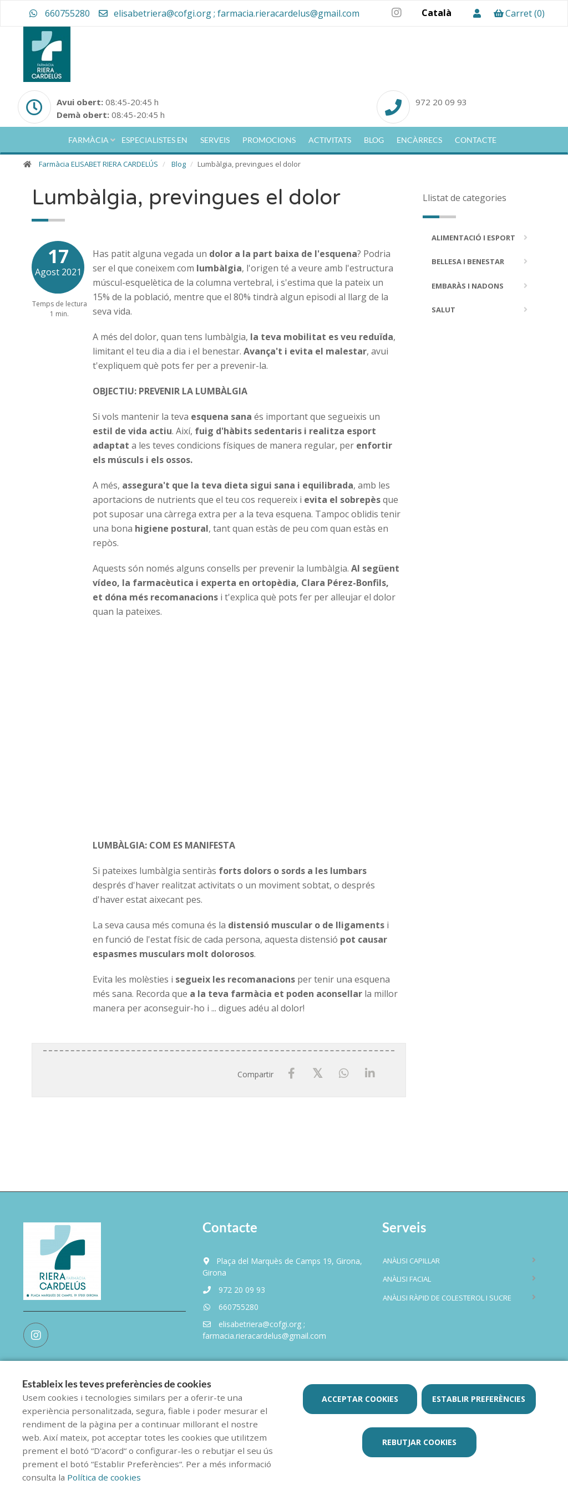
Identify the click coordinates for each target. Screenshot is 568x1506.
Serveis (215, 140)
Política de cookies (104, 1477)
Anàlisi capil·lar (411, 1261)
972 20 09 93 (233, 1289)
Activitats (329, 140)
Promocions (269, 140)
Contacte (475, 140)
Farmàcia (88, 140)
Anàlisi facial (407, 1279)
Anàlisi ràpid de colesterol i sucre (447, 1298)
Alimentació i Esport (473, 238)
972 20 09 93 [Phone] (441, 101)
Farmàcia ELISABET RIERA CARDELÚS (98, 164)
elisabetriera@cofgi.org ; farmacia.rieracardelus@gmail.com (228, 13)
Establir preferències (478, 1399)
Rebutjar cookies (419, 1442)
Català (437, 13)
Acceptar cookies (360, 1399)
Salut (443, 310)
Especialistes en (154, 140)
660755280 (59, 13)
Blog (374, 140)
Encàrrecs (419, 140)
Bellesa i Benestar (468, 261)
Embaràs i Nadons (468, 286)
